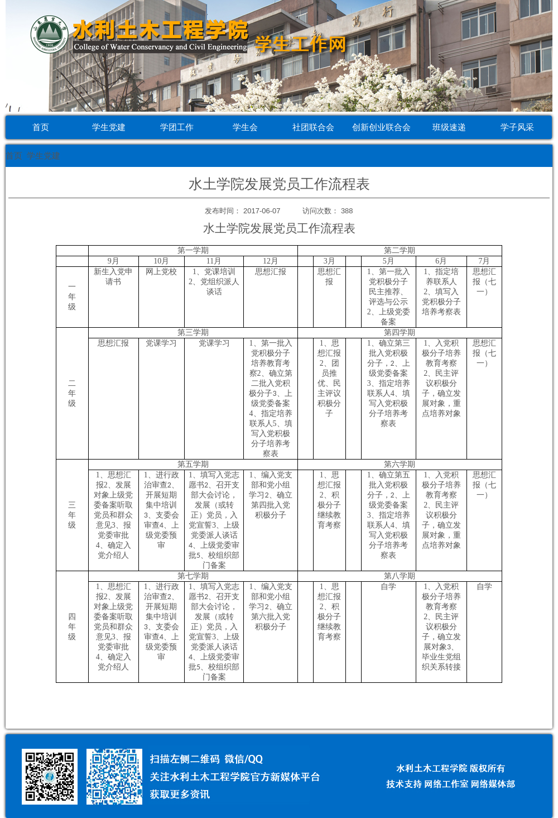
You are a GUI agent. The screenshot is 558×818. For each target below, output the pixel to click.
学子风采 (517, 127)
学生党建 (109, 127)
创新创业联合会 (381, 127)
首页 (40, 127)
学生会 (245, 127)
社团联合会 (313, 127)
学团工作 (177, 127)
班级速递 (449, 127)
